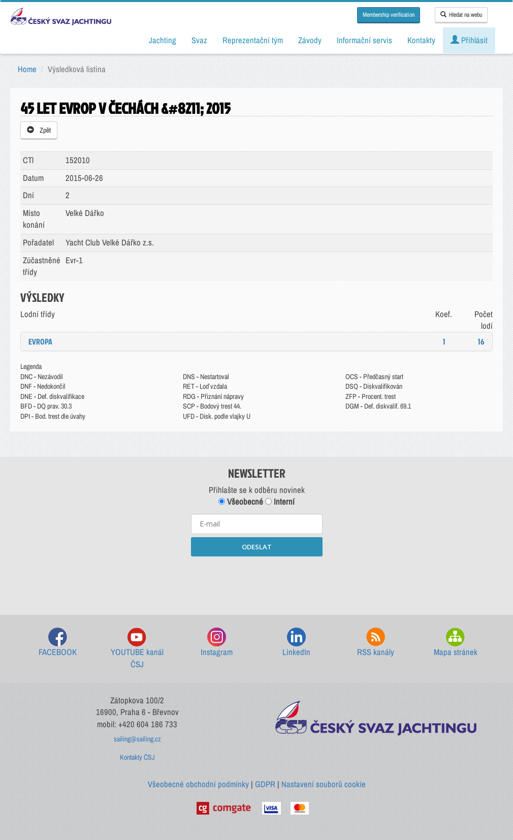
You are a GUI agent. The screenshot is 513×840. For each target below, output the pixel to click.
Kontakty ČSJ (137, 757)
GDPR (265, 784)
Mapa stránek (455, 643)
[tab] (256, 341)
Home (27, 69)
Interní (280, 501)
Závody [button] (310, 40)
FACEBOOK (58, 643)
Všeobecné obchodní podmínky (198, 784)
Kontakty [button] (421, 40)
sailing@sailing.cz (137, 738)
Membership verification (388, 15)
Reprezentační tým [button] (252, 40)
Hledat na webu (461, 15)
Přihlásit (469, 40)
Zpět (39, 130)
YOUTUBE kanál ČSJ (137, 649)
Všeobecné (240, 501)
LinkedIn (296, 643)
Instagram (217, 643)
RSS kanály (375, 643)
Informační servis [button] (364, 40)
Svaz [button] (199, 40)
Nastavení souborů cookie (323, 784)
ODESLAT (257, 546)
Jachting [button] (162, 40)
